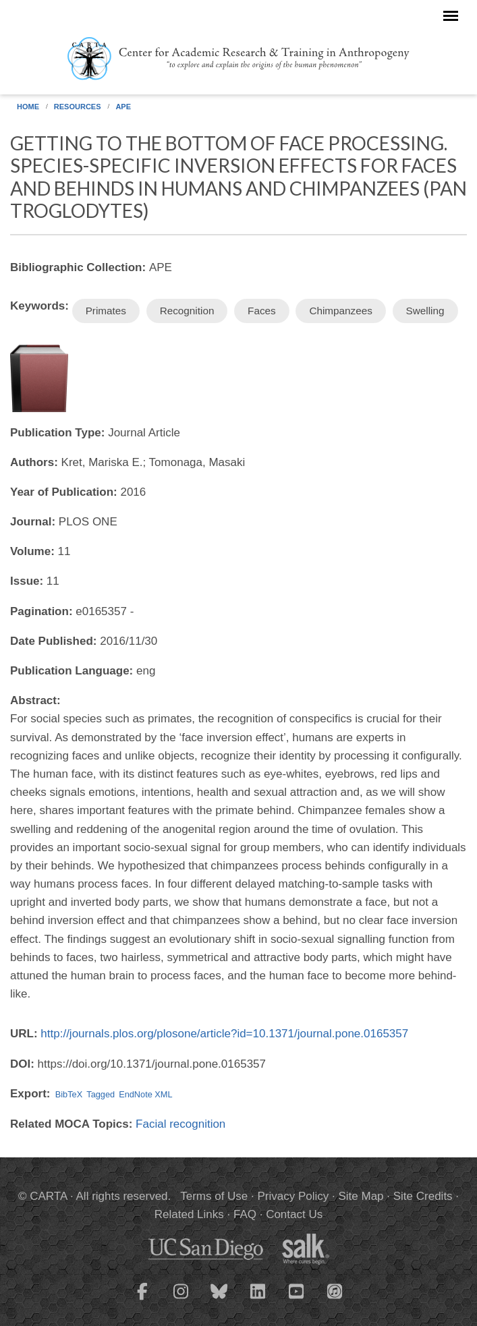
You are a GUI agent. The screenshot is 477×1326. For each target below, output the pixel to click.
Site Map (360, 1196)
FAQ (244, 1214)
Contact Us (294, 1214)
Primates (106, 310)
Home (28, 107)
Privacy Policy (293, 1196)
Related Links (189, 1214)
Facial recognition (180, 1124)
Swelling (425, 310)
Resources (77, 107)
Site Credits (423, 1196)
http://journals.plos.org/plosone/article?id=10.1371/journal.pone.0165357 (224, 1033)
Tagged (100, 1094)
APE (123, 107)
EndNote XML (145, 1094)
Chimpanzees (340, 310)
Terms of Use (214, 1196)
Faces (262, 310)
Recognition (187, 310)
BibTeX (68, 1094)
